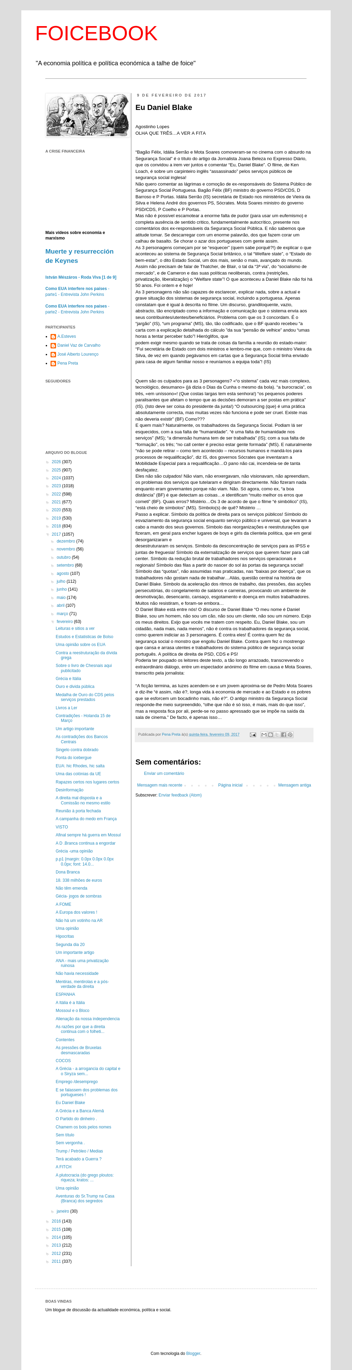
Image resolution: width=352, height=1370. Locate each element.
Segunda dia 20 (70, 944)
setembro (66, 565)
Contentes (65, 1039)
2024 (57, 478)
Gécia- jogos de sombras (78, 896)
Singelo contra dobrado (77, 749)
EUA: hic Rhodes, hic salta (80, 766)
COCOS (63, 1060)
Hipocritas (65, 936)
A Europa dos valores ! (76, 912)
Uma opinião (67, 928)
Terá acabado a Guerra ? (78, 1159)
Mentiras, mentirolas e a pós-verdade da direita (82, 984)
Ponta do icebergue (73, 757)
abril (61, 605)
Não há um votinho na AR (79, 920)
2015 (57, 1229)
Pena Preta (67, 363)
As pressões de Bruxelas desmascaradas (78, 1050)
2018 (57, 526)
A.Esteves (66, 336)
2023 (57, 485)
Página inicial (230, 785)
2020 (57, 510)
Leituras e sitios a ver (75, 628)
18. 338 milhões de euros (79, 880)
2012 (57, 1253)
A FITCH (64, 1167)
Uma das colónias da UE (78, 773)
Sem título (65, 1135)
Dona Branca (68, 872)
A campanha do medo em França (86, 818)
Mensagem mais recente (159, 785)
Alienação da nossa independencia (88, 1018)
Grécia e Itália (68, 678)
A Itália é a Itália (70, 1002)
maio (62, 597)
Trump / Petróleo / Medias (79, 1151)
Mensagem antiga (294, 785)
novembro (66, 549)
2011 (57, 1261)
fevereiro (65, 621)
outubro (64, 557)
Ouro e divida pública (75, 686)
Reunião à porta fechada (78, 811)
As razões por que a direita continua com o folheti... (80, 1029)
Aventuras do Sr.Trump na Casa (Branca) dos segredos (85, 1198)
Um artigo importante (75, 728)
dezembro (66, 541)
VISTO (62, 827)
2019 (57, 518)
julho (62, 581)
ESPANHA (65, 994)
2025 (57, 470)
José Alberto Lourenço (77, 354)
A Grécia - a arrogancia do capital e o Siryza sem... (88, 1071)
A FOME (63, 904)
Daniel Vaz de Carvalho (78, 345)
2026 (57, 461)
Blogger (193, 1353)
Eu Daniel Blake (70, 1102)
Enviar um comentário (164, 773)
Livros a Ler (66, 707)
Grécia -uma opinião (74, 851)
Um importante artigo (75, 952)
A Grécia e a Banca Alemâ (80, 1111)
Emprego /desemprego (77, 1081)
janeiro (63, 1211)
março (63, 613)
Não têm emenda (71, 888)
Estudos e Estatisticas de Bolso (84, 636)
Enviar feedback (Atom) (179, 795)
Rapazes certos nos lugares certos (87, 782)
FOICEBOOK (96, 33)
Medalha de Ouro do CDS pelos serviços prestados (85, 697)
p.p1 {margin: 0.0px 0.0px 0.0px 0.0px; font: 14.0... (85, 861)
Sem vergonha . (70, 1142)
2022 (57, 494)
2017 (57, 534)
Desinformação (70, 790)
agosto (63, 573)
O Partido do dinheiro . (76, 1118)
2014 (57, 1237)
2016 (57, 1221)
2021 (57, 502)
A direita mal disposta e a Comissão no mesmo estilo (83, 800)
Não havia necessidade (77, 973)
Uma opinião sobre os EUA (81, 644)
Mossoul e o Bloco (72, 1010)
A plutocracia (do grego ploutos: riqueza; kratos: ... (85, 1177)
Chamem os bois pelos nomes (83, 1127)
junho (62, 589)
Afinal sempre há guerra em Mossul (88, 835)
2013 (57, 1245)
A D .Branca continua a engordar (86, 843)
